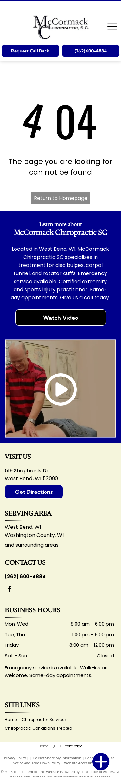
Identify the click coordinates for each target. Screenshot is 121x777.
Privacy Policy (15, 757)
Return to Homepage (60, 198)
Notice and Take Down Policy (36, 762)
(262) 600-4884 (25, 576)
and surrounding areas (32, 544)
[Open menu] (112, 26)
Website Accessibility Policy (86, 762)
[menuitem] (13, 719)
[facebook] (10, 590)
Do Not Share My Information (57, 757)
